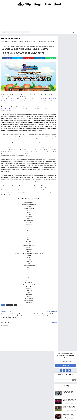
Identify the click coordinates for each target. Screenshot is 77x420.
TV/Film (63, 152)
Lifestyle (63, 143)
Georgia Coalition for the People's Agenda (18, 101)
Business (58, 137)
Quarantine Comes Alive (9, 109)
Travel (57, 152)
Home (3, 46)
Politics (63, 146)
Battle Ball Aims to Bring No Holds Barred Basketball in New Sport (69, 101)
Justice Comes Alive (21, 109)
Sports (63, 149)
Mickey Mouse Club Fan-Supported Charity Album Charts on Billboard (68, 77)
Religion (69, 146)
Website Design (29, 415)
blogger (49, 333)
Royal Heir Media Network (50, 415)
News (57, 146)
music (8, 46)
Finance (68, 140)
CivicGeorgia (32, 101)
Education (65, 137)
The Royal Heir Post (10, 38)
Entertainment (21, 57)
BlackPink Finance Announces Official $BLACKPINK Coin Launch (69, 85)
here (19, 160)
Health (57, 143)
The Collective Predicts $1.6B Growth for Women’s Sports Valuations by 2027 (69, 92)
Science (58, 149)
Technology (71, 149)
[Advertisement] (38, 19)
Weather (70, 152)
